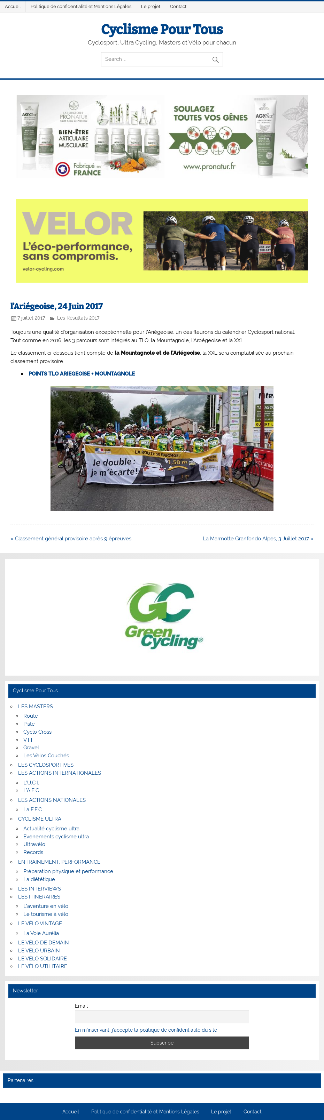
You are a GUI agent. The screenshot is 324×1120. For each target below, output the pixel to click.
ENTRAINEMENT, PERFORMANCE (59, 862)
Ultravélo (34, 844)
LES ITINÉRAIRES (39, 897)
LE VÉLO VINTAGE (40, 923)
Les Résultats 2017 (78, 318)
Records (33, 852)
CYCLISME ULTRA (39, 819)
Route (30, 716)
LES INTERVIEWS (39, 889)
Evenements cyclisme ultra (56, 836)
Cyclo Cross (37, 732)
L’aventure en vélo (45, 906)
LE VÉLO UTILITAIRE (42, 966)
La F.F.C (32, 809)
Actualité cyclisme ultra (51, 828)
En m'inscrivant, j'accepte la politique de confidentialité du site (146, 1030)
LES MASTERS (35, 706)
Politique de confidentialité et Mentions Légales (81, 6)
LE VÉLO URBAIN (39, 951)
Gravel (31, 747)
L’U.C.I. (31, 783)
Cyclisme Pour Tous (162, 30)
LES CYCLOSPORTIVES (46, 765)
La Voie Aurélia (41, 933)
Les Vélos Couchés (46, 755)
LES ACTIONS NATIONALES (52, 800)
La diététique (39, 879)
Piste (29, 724)
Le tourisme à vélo (45, 914)
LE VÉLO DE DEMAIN (43, 943)
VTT (28, 740)
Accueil (13, 6)
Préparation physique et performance (68, 871)
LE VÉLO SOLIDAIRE (42, 959)
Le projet (150, 6)
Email (81, 1006)
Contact (178, 6)
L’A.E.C (31, 790)
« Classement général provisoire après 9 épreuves (70, 538)
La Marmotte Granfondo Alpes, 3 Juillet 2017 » (258, 538)
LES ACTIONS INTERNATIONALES (59, 773)
